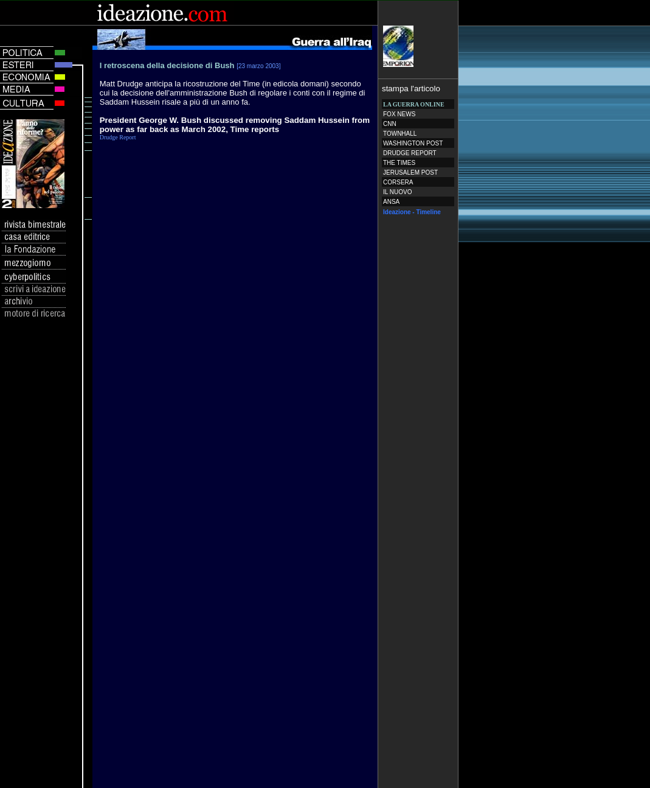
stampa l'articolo (411, 88)
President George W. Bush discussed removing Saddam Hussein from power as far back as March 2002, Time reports (235, 125)
